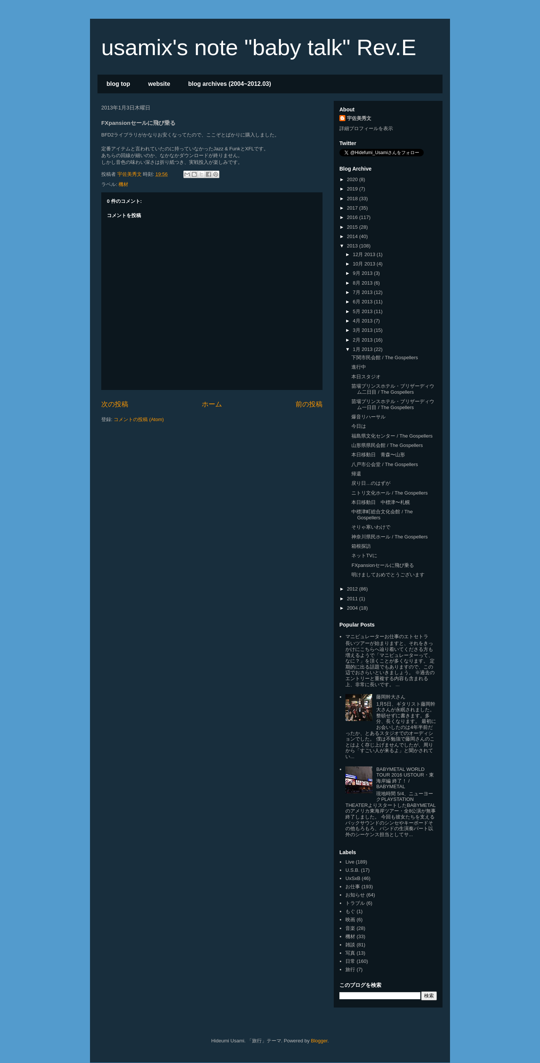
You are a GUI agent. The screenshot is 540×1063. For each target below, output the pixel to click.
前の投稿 (309, 404)
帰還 (356, 474)
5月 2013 (363, 311)
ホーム (212, 404)
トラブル (355, 903)
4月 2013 (363, 321)
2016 (353, 217)
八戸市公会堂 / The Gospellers (384, 464)
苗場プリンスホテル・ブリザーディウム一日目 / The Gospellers (392, 404)
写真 (350, 953)
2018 (353, 198)
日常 (350, 961)
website (159, 84)
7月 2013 (363, 292)
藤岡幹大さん (390, 697)
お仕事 (352, 886)
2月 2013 (363, 340)
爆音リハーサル (368, 417)
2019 (353, 189)
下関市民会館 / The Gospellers (384, 357)
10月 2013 (365, 264)
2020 (353, 179)
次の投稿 (114, 404)
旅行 (350, 969)
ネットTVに (364, 555)
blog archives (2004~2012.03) (229, 84)
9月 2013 (363, 273)
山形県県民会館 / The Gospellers (387, 445)
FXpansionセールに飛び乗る (382, 565)
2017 (353, 208)
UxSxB (352, 878)
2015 (353, 227)
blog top (118, 84)
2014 (353, 236)
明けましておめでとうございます (387, 574)
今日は (358, 426)
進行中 (358, 367)
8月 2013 (363, 283)
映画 (350, 919)
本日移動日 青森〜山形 (378, 454)
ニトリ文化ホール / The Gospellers (389, 493)
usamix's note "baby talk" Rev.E (258, 47)
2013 (353, 246)
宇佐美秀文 (359, 118)
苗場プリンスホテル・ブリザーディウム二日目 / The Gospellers (392, 389)
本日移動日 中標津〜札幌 (380, 502)
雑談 (350, 945)
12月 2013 (365, 254)
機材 (123, 184)
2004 (353, 608)
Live (349, 862)
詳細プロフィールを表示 (366, 128)
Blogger (319, 1041)
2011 (353, 598)
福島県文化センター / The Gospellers (391, 436)
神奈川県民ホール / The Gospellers (389, 537)
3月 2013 (363, 330)
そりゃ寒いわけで (370, 527)
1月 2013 (363, 349)
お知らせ (355, 895)
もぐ (350, 911)
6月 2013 (363, 301)
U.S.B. (352, 870)
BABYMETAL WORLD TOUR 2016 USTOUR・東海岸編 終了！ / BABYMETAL (405, 778)
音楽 (350, 928)
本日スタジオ (366, 376)
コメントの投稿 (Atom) (139, 419)
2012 (353, 589)
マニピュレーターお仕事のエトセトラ (386, 636)
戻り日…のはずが (370, 483)
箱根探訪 (361, 546)
